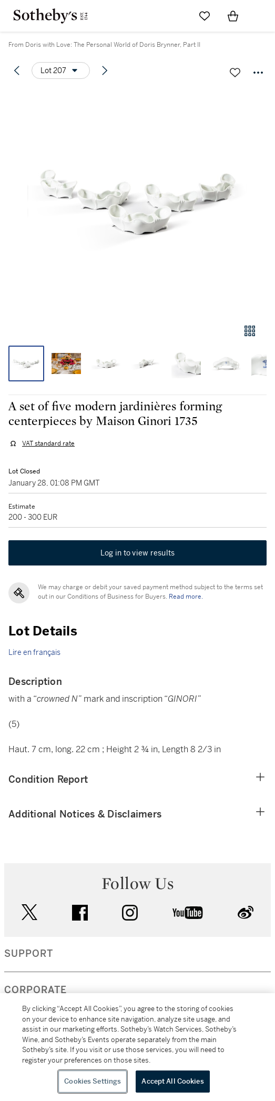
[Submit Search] (176, 16)
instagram (130, 913)
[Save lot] (235, 72)
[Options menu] (61, 70)
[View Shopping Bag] (233, 15)
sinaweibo (245, 912)
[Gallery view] (249, 330)
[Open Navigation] (261, 16)
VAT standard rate (48, 443)
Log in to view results (137, 553)
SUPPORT (28, 953)
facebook (80, 913)
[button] (137, 201)
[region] (137, 1047)
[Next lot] (104, 70)
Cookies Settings (92, 1081)
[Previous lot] (16, 70)
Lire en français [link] (34, 652)
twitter (29, 912)
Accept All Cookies (172, 1081)
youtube (187, 912)
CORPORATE (35, 990)
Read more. (186, 596)
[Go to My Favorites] (204, 15)
